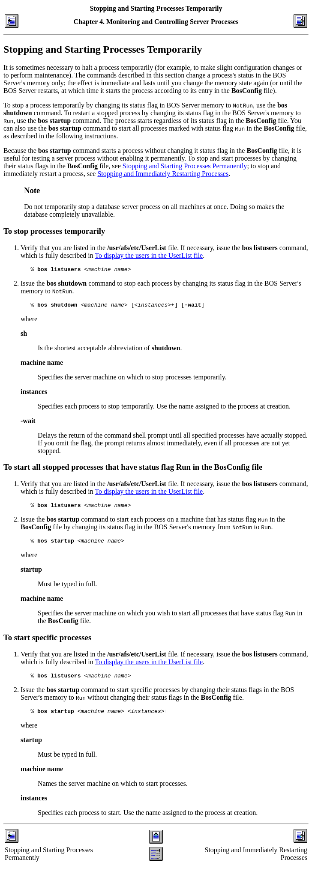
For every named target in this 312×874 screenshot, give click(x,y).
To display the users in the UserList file (149, 255)
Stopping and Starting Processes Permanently (185, 166)
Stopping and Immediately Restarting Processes (162, 173)
